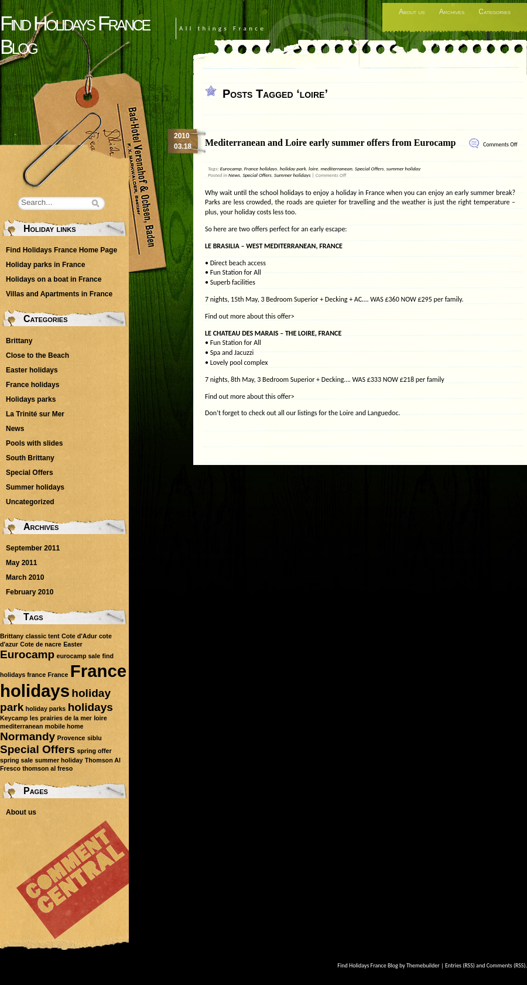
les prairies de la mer (61, 717)
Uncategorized (30, 502)
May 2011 (21, 563)
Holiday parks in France (45, 265)
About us (412, 12)
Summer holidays (292, 175)
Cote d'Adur (79, 635)
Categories (494, 12)
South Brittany (30, 458)
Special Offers (369, 168)
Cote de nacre (40, 644)
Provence (71, 737)
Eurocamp (231, 168)
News (234, 175)
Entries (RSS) (460, 965)
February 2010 (29, 592)
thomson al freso (47, 768)
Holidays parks (31, 399)
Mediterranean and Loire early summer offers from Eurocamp (330, 143)
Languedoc (383, 413)
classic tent (43, 635)
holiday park (293, 168)
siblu (94, 737)
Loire (347, 413)
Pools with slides (34, 443)
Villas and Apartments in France (59, 294)
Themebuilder (423, 965)
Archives (452, 12)
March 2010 (25, 577)
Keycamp (14, 717)
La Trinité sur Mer (35, 414)
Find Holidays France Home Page (61, 250)
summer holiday (403, 168)
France (58, 674)
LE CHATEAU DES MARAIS (242, 333)
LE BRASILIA (222, 246)
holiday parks (46, 708)
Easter (73, 644)
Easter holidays (32, 370)
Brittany (19, 341)
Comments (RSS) (506, 965)
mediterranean (336, 168)
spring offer (94, 750)
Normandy (27, 736)
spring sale (16, 760)
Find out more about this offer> (250, 316)
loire (313, 168)
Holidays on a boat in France (53, 279)
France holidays (261, 168)
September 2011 (33, 548)
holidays (90, 707)
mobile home (64, 726)
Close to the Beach (37, 355)
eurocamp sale (79, 655)
